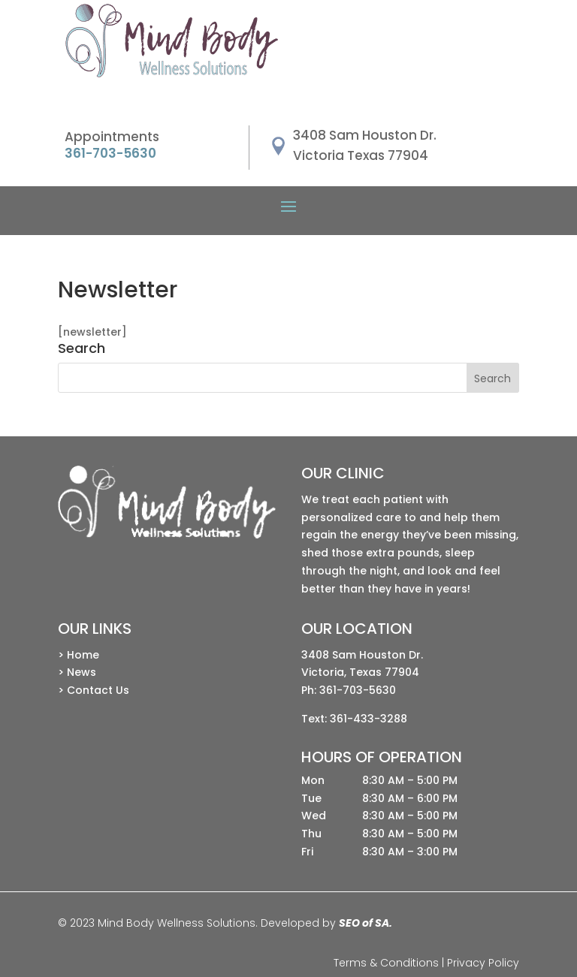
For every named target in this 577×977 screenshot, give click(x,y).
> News (77, 672)
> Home (78, 654)
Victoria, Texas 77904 (360, 672)
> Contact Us (93, 690)
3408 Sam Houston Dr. (362, 654)
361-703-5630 (357, 690)
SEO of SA (364, 922)
